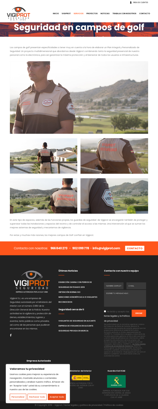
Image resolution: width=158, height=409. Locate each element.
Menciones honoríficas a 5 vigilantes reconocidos (77, 299)
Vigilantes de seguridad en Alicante (77, 321)
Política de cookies (113, 405)
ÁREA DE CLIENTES (140, 2)
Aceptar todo (57, 396)
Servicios (66, 37)
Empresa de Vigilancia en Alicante (75, 326)
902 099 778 (80, 248)
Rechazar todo (37, 396)
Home (57, 37)
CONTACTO (135, 248)
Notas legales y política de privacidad (83, 405)
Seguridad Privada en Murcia (73, 331)
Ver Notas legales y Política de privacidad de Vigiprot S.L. (125, 345)
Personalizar (18, 396)
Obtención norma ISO (69, 292)
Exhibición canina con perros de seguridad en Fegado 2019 (75, 284)
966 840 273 (58, 248)
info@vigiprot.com (106, 248)
